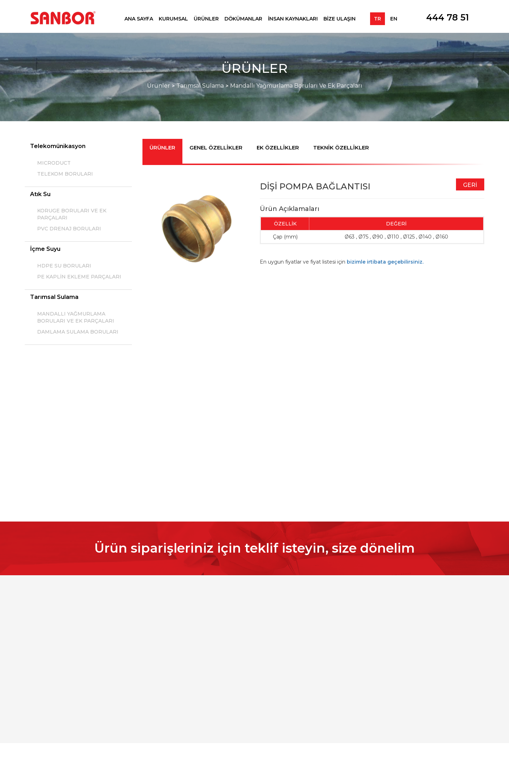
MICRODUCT (54, 163)
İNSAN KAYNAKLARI (293, 19)
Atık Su (40, 194)
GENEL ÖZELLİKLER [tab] (215, 147)
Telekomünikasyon (58, 146)
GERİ (470, 185)
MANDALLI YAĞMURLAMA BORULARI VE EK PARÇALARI (75, 317)
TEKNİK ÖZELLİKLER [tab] (341, 147)
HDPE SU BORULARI (64, 266)
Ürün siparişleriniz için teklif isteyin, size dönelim (254, 548)
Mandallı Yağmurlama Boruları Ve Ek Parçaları (296, 85)
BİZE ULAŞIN (339, 19)
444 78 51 (447, 17)
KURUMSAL (173, 19)
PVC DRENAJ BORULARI (69, 228)
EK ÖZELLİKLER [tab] (278, 147)
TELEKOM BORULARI (65, 174)
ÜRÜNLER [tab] (162, 147)
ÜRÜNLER (206, 19)
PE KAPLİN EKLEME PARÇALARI (79, 276)
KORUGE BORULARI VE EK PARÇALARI (71, 214)
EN (393, 19)
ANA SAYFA (138, 19)
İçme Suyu (45, 249)
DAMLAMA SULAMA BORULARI (77, 332)
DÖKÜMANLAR (243, 19)
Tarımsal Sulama (200, 85)
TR (377, 19)
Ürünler (158, 85)
